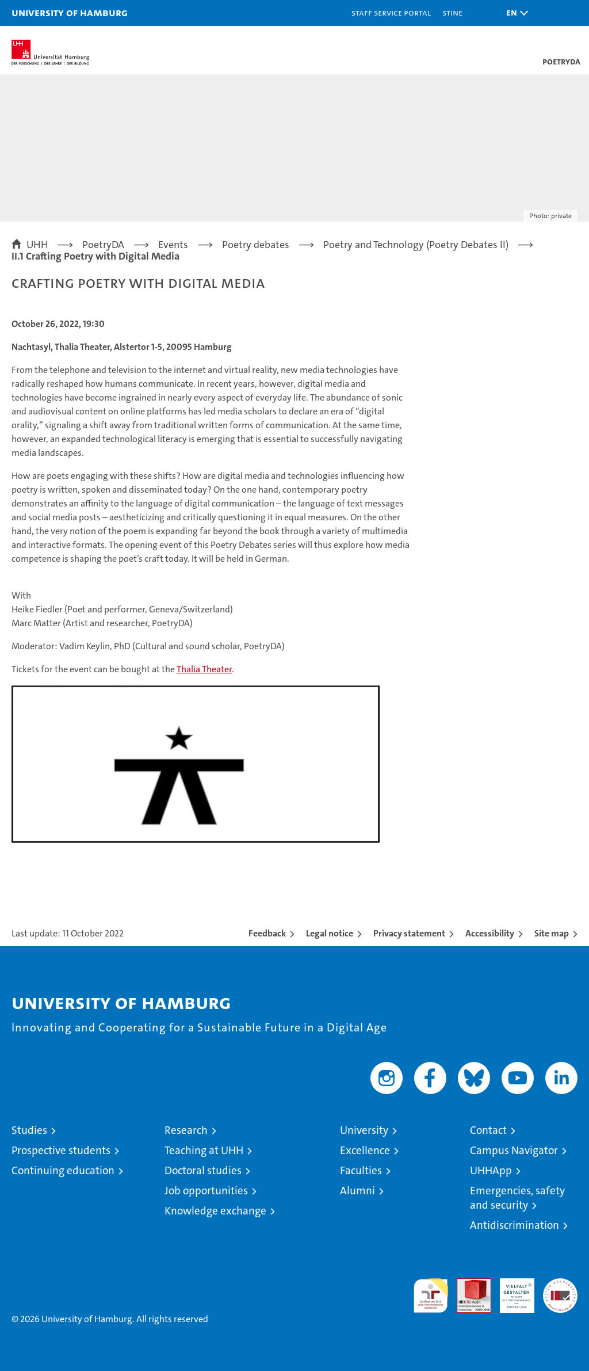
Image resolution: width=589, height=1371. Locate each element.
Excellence (365, 1150)
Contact (488, 1130)
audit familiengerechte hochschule (431, 1295)
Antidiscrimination (514, 1225)
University (364, 1130)
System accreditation (560, 1290)
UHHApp (491, 1170)
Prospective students (61, 1150)
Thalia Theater (204, 669)
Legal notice (329, 933)
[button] (514, 13)
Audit (468, 1284)
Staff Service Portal (391, 12)
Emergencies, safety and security (517, 1197)
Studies (29, 1130)
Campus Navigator (514, 1150)
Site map (551, 933)
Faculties (361, 1170)
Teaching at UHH (204, 1150)
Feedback (267, 933)
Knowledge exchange (215, 1211)
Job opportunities (206, 1190)
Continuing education (63, 1170)
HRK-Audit (511, 1290)
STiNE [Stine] (452, 12)
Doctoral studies (203, 1170)
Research (186, 1130)
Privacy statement (409, 933)
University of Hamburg (70, 12)
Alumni (357, 1190)
